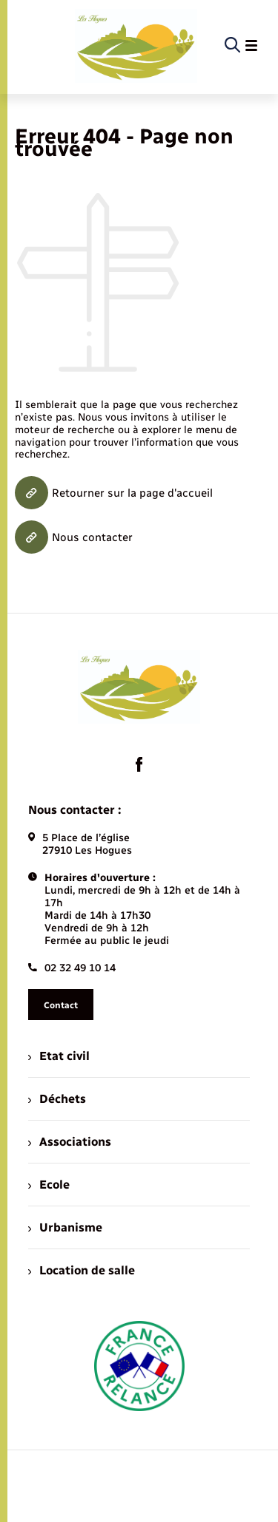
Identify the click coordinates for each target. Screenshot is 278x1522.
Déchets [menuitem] (57, 1099)
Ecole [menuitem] (49, 1185)
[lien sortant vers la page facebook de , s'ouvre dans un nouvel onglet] (139, 764)
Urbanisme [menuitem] (65, 1227)
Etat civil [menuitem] (59, 1056)
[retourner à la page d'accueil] (135, 46)
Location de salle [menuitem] (81, 1270)
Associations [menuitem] (69, 1142)
